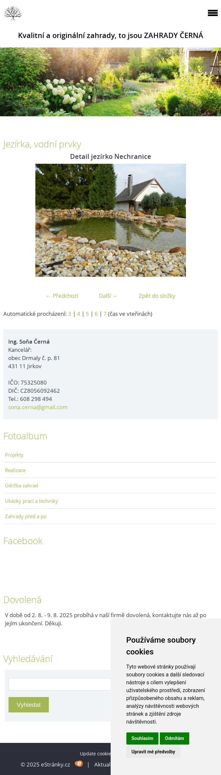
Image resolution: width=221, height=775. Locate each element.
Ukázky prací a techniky (31, 501)
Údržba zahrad (21, 485)
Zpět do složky (157, 295)
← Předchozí (62, 295)
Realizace (15, 470)
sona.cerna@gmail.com (38, 407)
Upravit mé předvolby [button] (153, 751)
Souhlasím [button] (143, 738)
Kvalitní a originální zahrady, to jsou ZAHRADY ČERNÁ (110, 35)
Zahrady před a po (25, 516)
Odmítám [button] (174, 738)
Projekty (14, 454)
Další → (108, 295)
